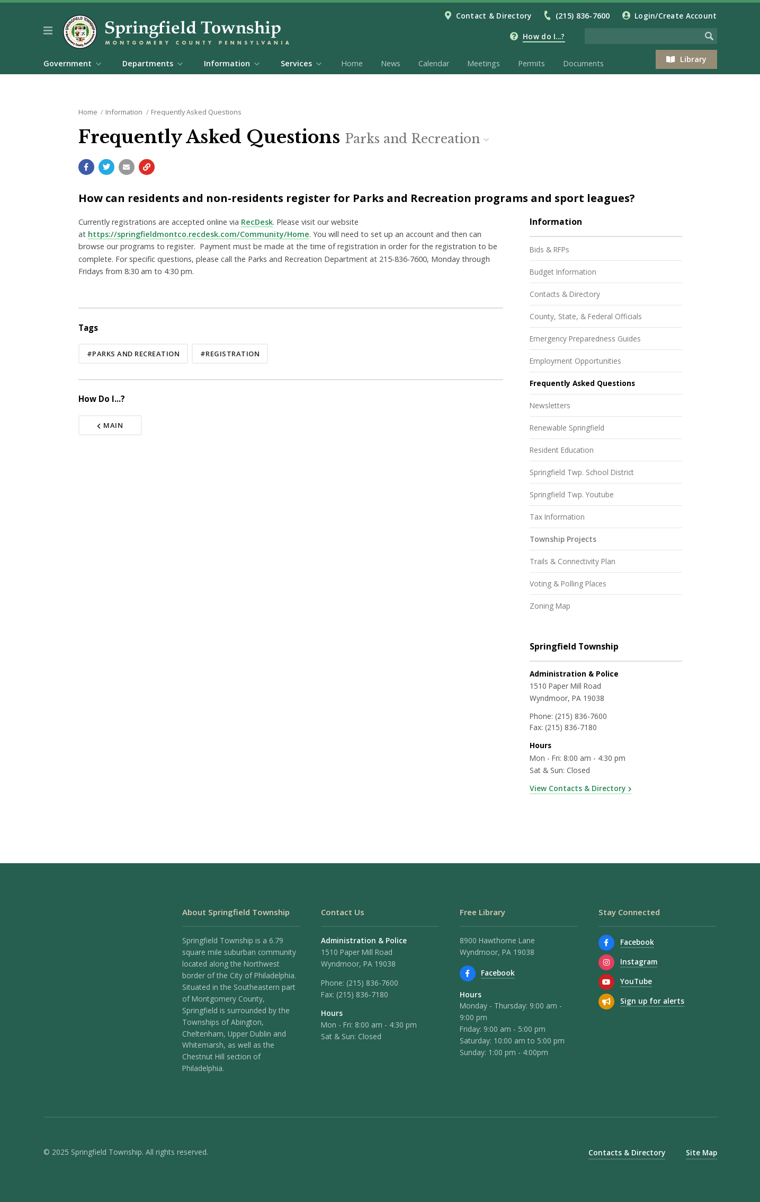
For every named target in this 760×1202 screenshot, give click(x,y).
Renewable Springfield (567, 428)
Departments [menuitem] (147, 63)
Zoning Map (550, 606)
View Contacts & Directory (577, 788)
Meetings (483, 63)
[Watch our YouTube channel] (606, 982)
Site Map (701, 1152)
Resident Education (562, 450)
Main (110, 425)
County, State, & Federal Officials (586, 316)
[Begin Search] (709, 36)
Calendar (433, 63)
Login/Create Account (675, 16)
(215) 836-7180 (571, 727)
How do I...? (544, 36)
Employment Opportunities (575, 361)
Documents (583, 63)
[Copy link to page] (147, 167)
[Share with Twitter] (106, 167)
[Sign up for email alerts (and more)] (606, 1002)
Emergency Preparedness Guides (585, 339)
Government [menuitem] (67, 63)
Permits (531, 63)
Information (123, 112)
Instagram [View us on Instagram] (638, 962)
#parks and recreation (133, 353)
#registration (230, 353)
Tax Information (557, 517)
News (390, 63)
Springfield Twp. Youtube (572, 494)
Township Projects (563, 539)
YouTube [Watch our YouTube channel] (636, 981)
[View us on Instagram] (606, 962)
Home (352, 63)
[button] (47, 31)
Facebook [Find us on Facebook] (498, 973)
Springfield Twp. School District (582, 472)
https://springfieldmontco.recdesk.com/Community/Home (198, 234)
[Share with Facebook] (86, 167)
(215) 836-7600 (583, 16)
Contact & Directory (494, 16)
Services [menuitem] (296, 63)
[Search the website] (643, 36)
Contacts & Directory (565, 294)
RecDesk (257, 222)
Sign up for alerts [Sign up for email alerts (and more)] (652, 1001)
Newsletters (550, 405)
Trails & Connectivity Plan (572, 561)
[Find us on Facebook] (468, 973)
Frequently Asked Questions (196, 112)
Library (686, 59)
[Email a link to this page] (127, 167)
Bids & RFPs (549, 249)
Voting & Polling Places (568, 583)
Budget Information (563, 272)
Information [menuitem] (227, 63)
